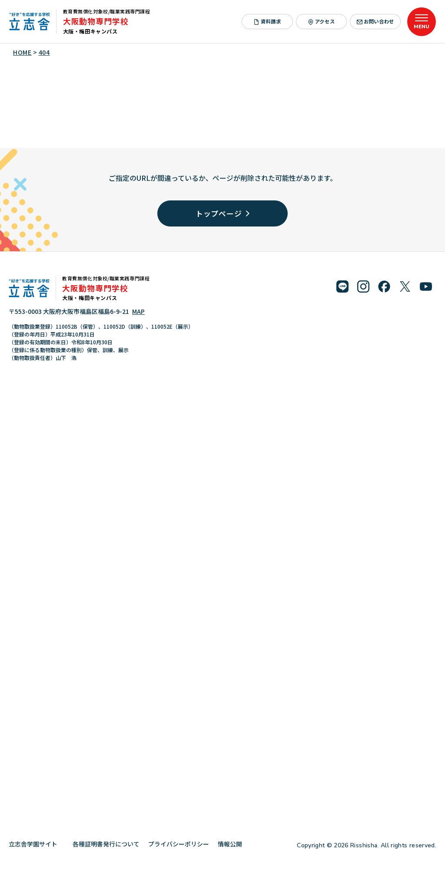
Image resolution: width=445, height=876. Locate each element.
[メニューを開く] (421, 21)
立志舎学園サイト (36, 843)
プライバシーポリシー (178, 843)
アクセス (321, 21)
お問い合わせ (375, 21)
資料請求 (267, 21)
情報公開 (233, 843)
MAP (138, 311)
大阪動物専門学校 (96, 21)
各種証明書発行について (106, 843)
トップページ (223, 213)
